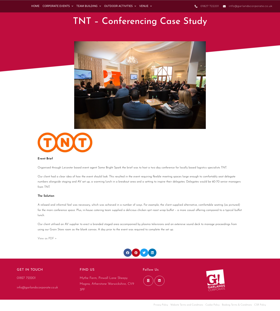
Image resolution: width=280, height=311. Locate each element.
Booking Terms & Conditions (237, 305)
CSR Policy (260, 305)
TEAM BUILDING (88, 6)
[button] (128, 253)
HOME (35, 6)
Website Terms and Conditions (186, 305)
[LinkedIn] (159, 281)
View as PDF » (47, 238)
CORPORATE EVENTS (58, 6)
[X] (148, 281)
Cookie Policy (212, 305)
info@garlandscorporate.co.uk (37, 287)
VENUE (145, 6)
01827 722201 (26, 278)
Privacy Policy (161, 305)
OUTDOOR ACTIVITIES (120, 6)
